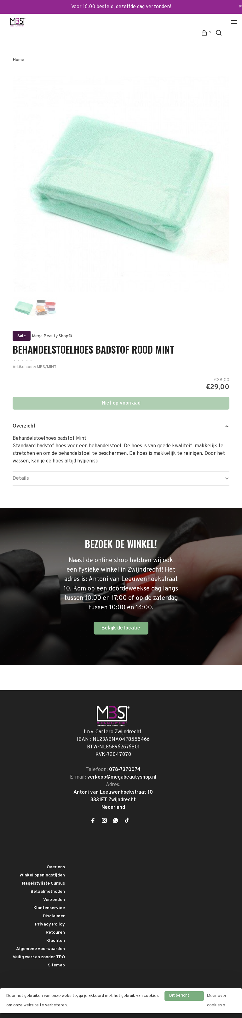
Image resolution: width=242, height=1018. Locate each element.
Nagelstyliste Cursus (43, 883)
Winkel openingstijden (42, 875)
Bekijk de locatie (120, 628)
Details (21, 478)
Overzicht (24, 426)
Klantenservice (49, 908)
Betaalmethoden (48, 891)
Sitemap (56, 965)
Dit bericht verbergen (179, 997)
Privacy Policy (50, 924)
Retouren (55, 932)
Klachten (55, 940)
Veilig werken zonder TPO (39, 957)
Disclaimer (54, 916)
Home (18, 60)
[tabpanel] (121, 184)
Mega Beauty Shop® (52, 336)
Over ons (56, 867)
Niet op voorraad (121, 403)
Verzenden (54, 900)
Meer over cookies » (217, 1000)
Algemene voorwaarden (40, 949)
